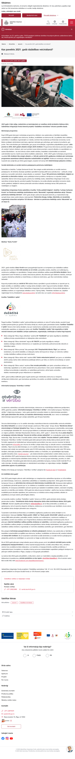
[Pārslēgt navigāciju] (71, 22)
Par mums (4, 680)
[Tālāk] (71, 635)
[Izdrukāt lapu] (37, 612)
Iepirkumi (4, 674)
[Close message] (71, 29)
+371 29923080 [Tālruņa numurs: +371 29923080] (11, 589)
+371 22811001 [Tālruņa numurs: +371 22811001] (9, 711)
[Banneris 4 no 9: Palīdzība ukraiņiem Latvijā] (37, 636)
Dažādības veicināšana (26, 602)
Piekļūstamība (6, 697)
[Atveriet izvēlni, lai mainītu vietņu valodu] (54, 22)
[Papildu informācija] (11, 720)
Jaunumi (14, 602)
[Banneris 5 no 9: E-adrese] (52, 636)
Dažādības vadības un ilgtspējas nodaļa (17, 579)
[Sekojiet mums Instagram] (7, 738)
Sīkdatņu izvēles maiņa (8, 700)
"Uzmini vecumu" (23, 454)
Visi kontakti (11, 726)
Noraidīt (11, 15)
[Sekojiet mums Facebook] (2, 738)
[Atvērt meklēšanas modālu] (48, 22)
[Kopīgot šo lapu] (37, 616)
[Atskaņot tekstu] (9, 54)
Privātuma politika (7, 694)
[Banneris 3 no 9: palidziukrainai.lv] (23, 636)
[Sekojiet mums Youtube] (11, 738)
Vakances (4, 670)
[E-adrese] (5, 720)
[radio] (26, 655)
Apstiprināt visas (32, 15)
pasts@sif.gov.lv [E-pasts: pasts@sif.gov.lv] (9, 714)
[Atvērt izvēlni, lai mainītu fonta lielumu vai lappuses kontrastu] (63, 22)
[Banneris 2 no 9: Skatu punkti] (7, 636)
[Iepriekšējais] (4, 635)
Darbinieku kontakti (7, 691)
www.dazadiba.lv (36, 504)
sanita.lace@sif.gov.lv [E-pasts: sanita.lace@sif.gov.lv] (28, 589)
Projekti (3, 677)
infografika (16, 444)
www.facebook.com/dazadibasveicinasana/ (29, 561)
